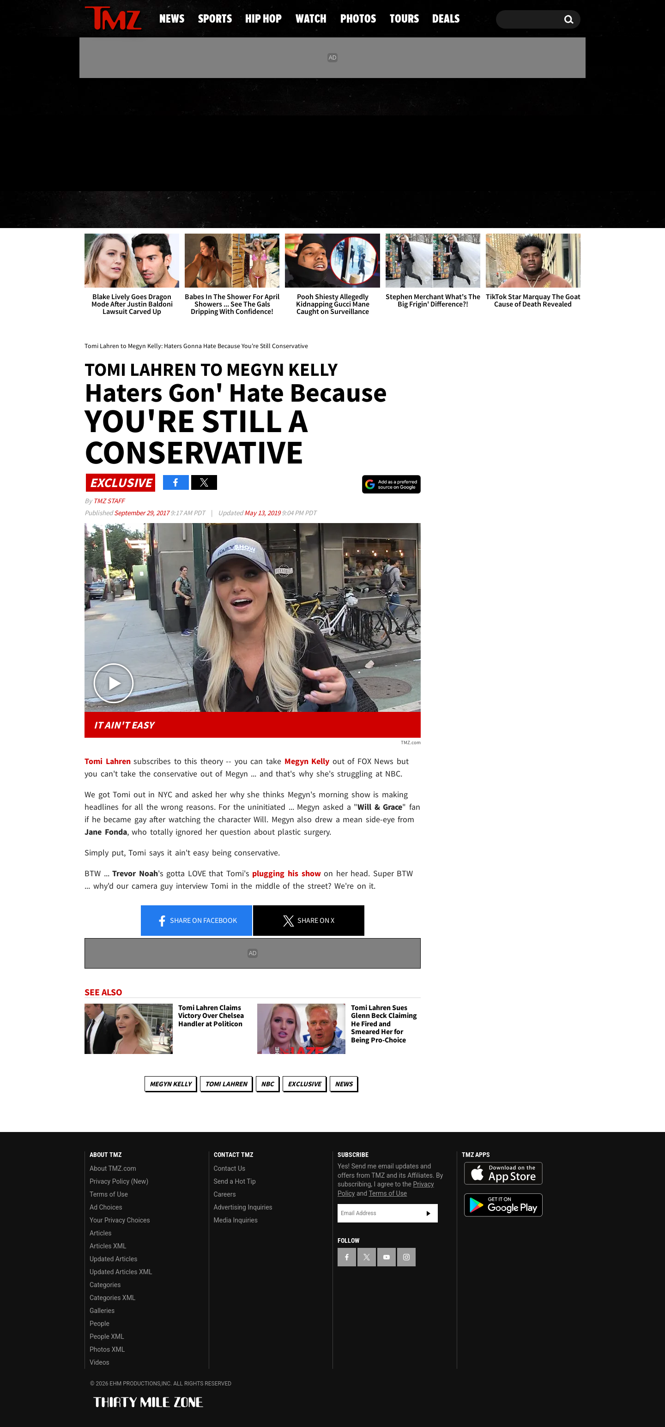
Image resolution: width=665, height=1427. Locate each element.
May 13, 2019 (263, 512)
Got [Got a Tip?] (114, 172)
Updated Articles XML (121, 1272)
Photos (402, 210)
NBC (267, 1083)
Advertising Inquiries (243, 1207)
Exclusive (304, 1083)
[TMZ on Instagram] (139, 132)
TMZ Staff (108, 500)
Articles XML (108, 1246)
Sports (175, 210)
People (99, 1323)
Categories (105, 1285)
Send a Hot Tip (235, 1181)
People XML (107, 1336)
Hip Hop (253, 210)
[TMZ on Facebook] (92, 132)
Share (197, 921)
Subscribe (428, 1213)
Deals (542, 210)
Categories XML (112, 1297)
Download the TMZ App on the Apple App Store (503, 1173)
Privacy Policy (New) (119, 1181)
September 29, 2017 (142, 512)
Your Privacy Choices (120, 1220)
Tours (476, 210)
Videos (99, 1362)
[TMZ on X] (106, 132)
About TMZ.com (113, 1168)
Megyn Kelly (170, 1083)
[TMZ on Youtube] (122, 132)
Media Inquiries (236, 1220)
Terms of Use (109, 1194)
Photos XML (107, 1349)
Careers (225, 1194)
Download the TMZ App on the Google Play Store (503, 1205)
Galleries (102, 1310)
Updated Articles (113, 1259)
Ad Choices (106, 1207)
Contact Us (230, 1168)
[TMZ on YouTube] (386, 1257)
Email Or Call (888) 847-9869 (190, 172)
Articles (101, 1233)
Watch (328, 210)
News (107, 210)
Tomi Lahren (226, 1083)
